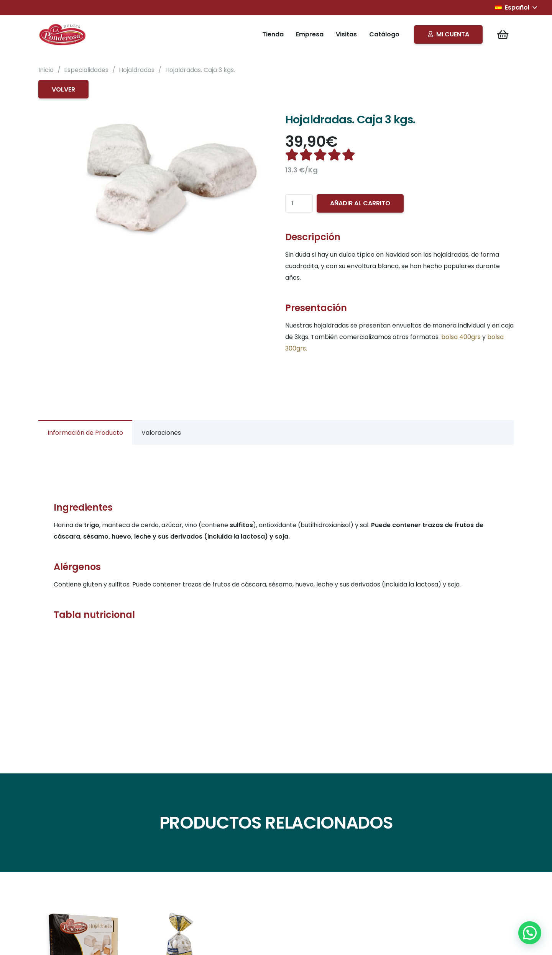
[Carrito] (503, 34)
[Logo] (63, 34)
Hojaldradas (136, 70)
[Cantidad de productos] (299, 203)
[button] (516, 8)
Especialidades (86, 70)
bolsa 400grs (461, 337)
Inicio (46, 70)
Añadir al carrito (360, 203)
